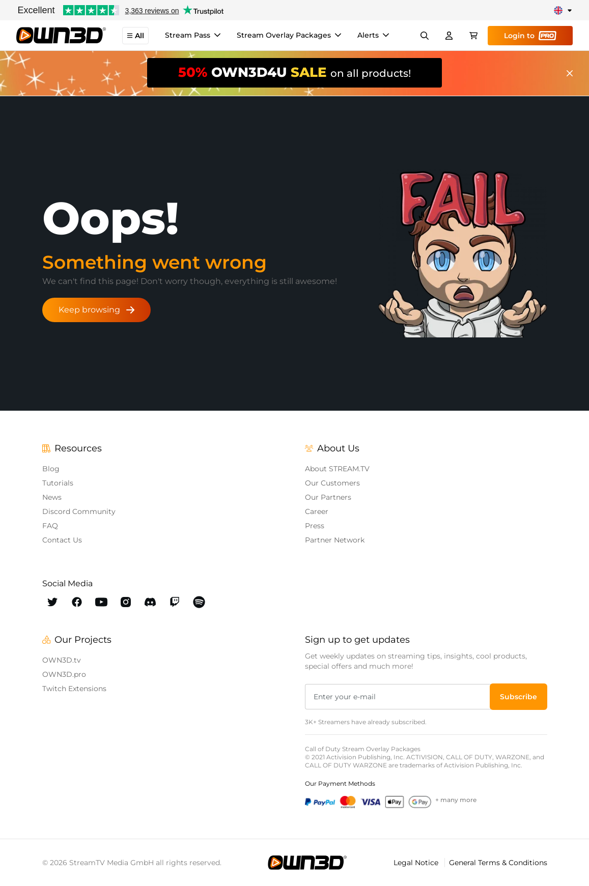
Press (314, 525)
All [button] (135, 35)
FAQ (50, 525)
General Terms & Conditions (498, 862)
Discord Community (79, 511)
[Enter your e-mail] (398, 696)
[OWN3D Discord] (150, 602)
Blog (51, 468)
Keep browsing (96, 310)
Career (316, 511)
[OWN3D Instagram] (126, 602)
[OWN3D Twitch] (174, 602)
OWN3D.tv (61, 660)
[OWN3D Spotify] (199, 602)
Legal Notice (417, 862)
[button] (518, 696)
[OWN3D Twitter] (52, 602)
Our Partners (328, 497)
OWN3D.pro (64, 674)
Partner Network (334, 540)
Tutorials (57, 483)
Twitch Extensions (74, 688)
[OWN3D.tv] (307, 862)
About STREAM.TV (337, 468)
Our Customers (332, 483)
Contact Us (62, 540)
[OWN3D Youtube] (101, 602)
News (52, 497)
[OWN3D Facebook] (77, 602)
